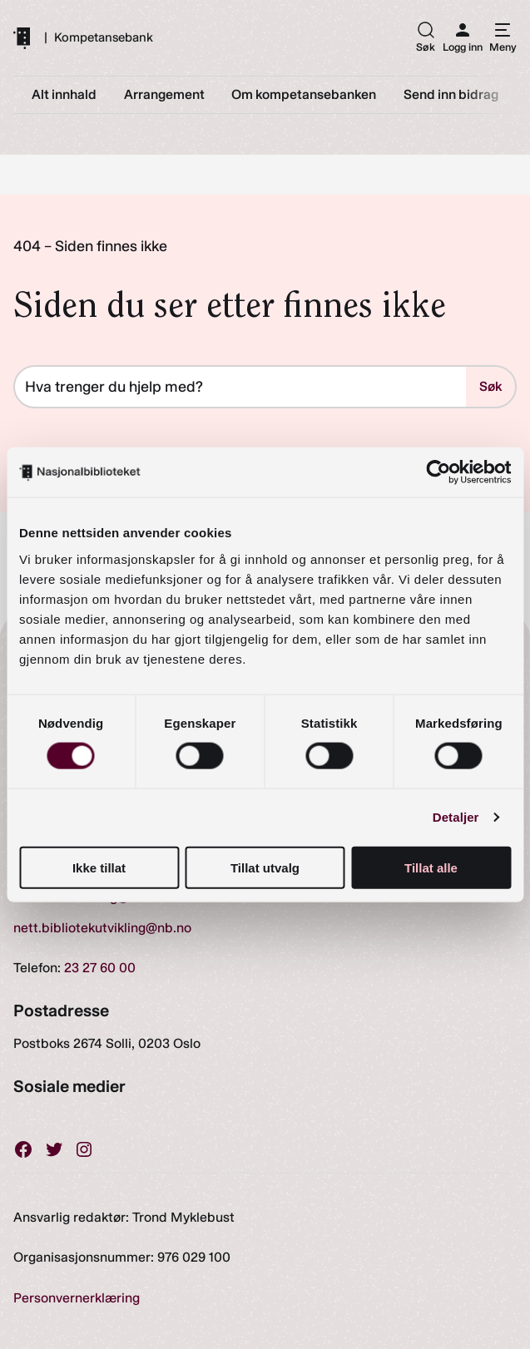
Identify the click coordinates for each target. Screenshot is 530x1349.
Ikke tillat (99, 867)
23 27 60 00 (100, 968)
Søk (490, 386)
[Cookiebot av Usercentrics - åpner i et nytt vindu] (438, 472)
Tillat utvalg (265, 867)
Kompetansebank (103, 38)
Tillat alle (431, 867)
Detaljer (456, 817)
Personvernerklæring (76, 1298)
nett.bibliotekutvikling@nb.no (102, 928)
